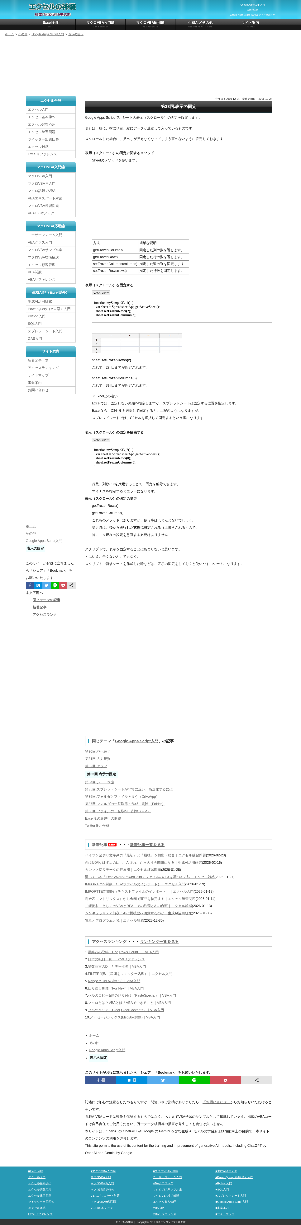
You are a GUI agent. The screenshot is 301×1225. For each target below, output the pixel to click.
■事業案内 (222, 1207)
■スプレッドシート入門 (230, 1195)
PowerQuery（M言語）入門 (49, 309)
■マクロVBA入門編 (103, 1171)
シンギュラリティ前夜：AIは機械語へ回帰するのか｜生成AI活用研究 (138, 913)
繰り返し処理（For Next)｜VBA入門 (116, 988)
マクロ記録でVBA (41, 191)
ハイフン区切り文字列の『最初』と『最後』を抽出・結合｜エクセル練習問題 (145, 855)
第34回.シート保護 (99, 782)
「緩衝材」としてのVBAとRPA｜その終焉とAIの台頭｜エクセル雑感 (138, 906)
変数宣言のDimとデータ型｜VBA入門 (117, 966)
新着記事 (105, 845)
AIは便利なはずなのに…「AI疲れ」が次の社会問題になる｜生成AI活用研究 (143, 862)
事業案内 (35, 383)
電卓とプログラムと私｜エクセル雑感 (114, 920)
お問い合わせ (39, 390)
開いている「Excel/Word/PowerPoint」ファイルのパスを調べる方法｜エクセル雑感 (150, 877)
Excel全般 (50, 24)
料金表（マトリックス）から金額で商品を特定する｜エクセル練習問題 (140, 899)
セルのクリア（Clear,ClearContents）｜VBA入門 (126, 1010)
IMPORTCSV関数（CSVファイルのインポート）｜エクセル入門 (135, 884)
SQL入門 (35, 324)
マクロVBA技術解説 (43, 257)
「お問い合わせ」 (216, 1102)
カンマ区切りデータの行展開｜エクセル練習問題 (123, 870)
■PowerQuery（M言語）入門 (234, 1177)
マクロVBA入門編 (100, 24)
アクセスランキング (110, 941)
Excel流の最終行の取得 (103, 818)
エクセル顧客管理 (41, 265)
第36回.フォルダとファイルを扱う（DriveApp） (122, 797)
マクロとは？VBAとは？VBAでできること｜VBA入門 (129, 1003)
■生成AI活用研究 (226, 1171)
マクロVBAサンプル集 (45, 250)
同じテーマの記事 (46, 600)
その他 (94, 1043)
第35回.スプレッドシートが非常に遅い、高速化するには (129, 789)
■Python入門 (223, 1183)
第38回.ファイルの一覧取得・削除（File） (118, 811)
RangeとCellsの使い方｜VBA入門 (114, 981)
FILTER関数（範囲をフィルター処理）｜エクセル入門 (130, 974)
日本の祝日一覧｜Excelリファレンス (116, 959)
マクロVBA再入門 (41, 183)
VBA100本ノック (41, 213)
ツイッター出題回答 (43, 139)
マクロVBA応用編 (150, 24)
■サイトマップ (224, 1214)
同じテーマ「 (103, 741)
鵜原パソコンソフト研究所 (171, 1222)
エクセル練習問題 (41, 132)
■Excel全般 (35, 1171)
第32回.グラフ (96, 766)
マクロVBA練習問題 (43, 206)
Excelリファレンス (42, 154)
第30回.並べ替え (98, 751)
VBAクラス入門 (40, 242)
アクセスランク (45, 615)
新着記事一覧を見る (147, 845)
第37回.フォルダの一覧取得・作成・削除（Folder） (125, 804)
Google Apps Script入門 (136, 741)
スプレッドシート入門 (45, 331)
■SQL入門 (222, 1189)
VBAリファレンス (41, 280)
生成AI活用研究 (40, 301)
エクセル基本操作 (41, 117)
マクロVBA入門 (40, 176)
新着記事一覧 (38, 360)
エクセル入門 (38, 109)
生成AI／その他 (200, 24)
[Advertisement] (150, 66)
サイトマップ (38, 375)
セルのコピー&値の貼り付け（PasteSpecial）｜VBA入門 (132, 995)
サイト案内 (250, 24)
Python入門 (36, 316)
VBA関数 (35, 272)
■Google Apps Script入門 (231, 1201)
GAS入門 (35, 339)
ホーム (94, 1035)
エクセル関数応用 (41, 124)
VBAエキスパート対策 (45, 198)
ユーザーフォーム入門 (45, 235)
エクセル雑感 (38, 147)
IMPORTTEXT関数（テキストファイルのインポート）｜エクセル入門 (139, 891)
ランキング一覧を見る (159, 941)
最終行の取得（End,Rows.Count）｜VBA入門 (123, 952)
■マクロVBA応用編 (165, 1171)
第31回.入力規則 (98, 759)
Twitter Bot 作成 (97, 825)
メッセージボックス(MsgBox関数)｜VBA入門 (125, 1017)
